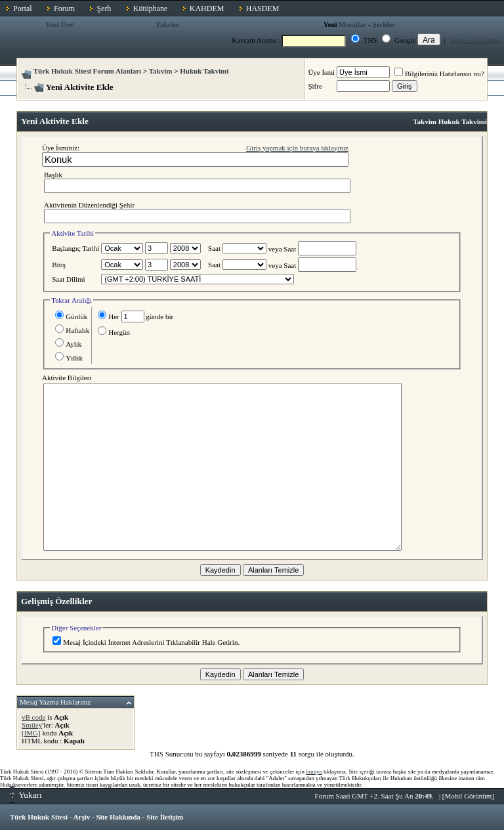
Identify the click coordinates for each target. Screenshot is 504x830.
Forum (64, 8)
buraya (314, 771)
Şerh (103, 8)
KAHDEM (207, 8)
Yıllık (69, 358)
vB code (33, 717)
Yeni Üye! (60, 24)
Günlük (71, 316)
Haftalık (72, 330)
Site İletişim (164, 817)
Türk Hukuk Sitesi (39, 817)
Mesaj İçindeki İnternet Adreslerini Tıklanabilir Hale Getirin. (146, 642)
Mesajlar (352, 24)
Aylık (68, 344)
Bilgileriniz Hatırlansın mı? (439, 73)
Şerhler (383, 24)
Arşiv (82, 817)
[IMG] (31, 733)
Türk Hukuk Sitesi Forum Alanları (87, 71)
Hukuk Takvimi (204, 71)
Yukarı (26, 795)
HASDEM (263, 8)
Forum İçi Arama (476, 40)
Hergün (114, 332)
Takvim (167, 24)
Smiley (32, 725)
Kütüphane (150, 8)
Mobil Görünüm (468, 796)
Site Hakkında (118, 817)
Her (108, 316)
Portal (22, 8)
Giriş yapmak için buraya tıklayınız (297, 148)
